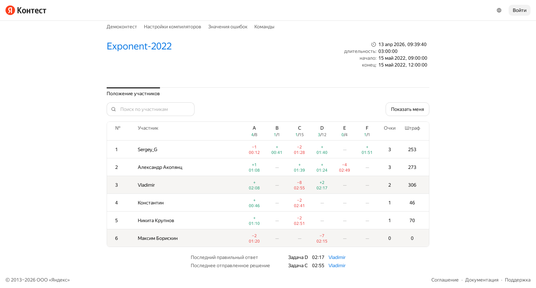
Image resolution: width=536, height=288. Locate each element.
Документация (481, 280)
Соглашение (445, 280)
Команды (264, 26)
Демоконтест (122, 26)
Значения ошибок (227, 26)
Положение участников (133, 93)
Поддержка (518, 280)
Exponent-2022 (139, 46)
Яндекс (59, 280)
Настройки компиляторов (172, 26)
